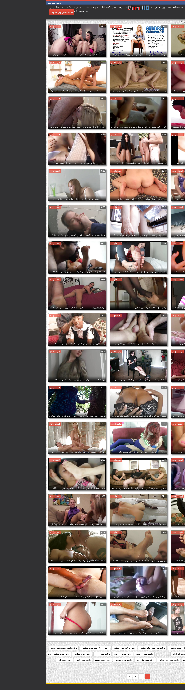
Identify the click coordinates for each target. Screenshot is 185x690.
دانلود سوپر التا (155, 654)
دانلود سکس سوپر (174, 666)
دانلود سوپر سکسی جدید (12, 654)
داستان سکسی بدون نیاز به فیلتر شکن (165, 648)
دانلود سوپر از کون (174, 654)
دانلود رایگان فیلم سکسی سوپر (17, 648)
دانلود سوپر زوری (56, 654)
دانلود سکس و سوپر (152, 666)
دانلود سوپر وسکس (77, 660)
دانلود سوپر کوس (37, 660)
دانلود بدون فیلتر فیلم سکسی (106, 648)
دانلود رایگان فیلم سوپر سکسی (49, 648)
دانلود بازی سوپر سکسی (133, 648)
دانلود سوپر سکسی (36, 654)
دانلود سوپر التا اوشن (135, 654)
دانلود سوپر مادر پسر (99, 660)
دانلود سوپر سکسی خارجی (170, 660)
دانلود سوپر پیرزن (56, 660)
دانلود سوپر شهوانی (145, 660)
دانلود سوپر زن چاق (76, 654)
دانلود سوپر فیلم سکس (123, 660)
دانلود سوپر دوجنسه (98, 654)
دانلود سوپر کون (18, 660)
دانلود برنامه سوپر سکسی (78, 648)
